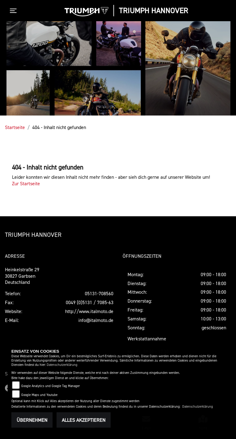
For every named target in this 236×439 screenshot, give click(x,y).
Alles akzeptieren (83, 420)
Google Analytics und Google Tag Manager (50, 386)
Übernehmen (32, 420)
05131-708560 (99, 293)
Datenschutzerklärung (62, 365)
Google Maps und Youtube (39, 395)
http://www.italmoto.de (89, 311)
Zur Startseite (26, 183)
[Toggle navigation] (14, 11)
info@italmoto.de (95, 320)
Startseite (15, 127)
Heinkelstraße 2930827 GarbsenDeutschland (22, 275)
